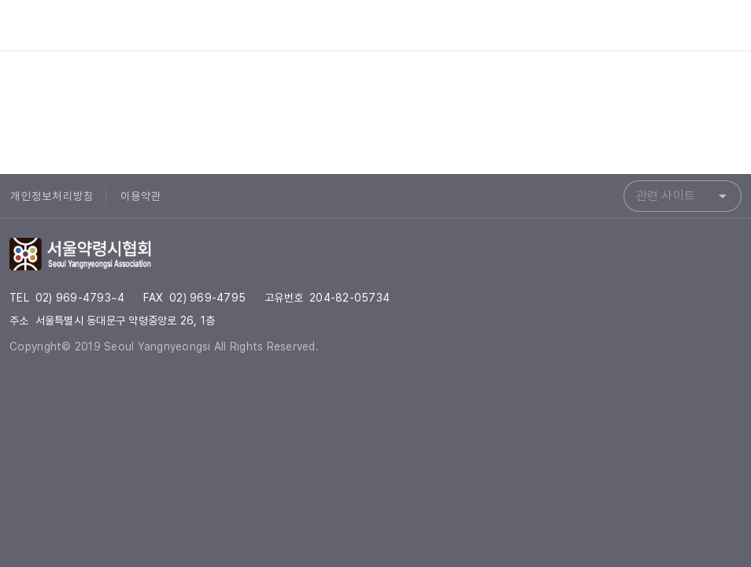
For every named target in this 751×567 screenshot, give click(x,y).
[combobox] (682, 196)
